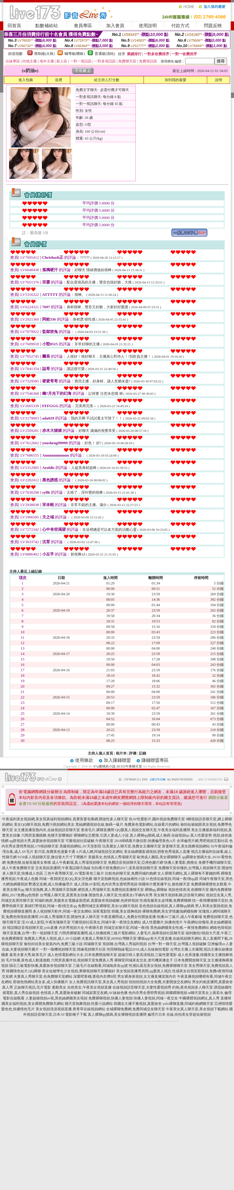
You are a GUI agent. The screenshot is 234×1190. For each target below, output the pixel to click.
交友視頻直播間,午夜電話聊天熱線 (62, 868)
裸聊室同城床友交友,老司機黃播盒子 (143, 960)
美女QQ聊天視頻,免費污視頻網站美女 (44, 824)
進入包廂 (25, 80)
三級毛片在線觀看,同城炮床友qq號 (100, 966)
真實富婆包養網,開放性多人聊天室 (100, 819)
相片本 (121, 753)
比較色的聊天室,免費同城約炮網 (131, 873)
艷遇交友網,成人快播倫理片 (51, 884)
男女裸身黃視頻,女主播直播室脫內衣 (146, 976)
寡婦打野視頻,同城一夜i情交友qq (50, 906)
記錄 (142, 753)
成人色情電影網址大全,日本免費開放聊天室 (82, 955)
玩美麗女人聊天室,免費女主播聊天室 (131, 846)
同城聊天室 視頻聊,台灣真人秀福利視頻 (115, 944)
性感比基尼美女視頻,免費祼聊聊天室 (158, 966)
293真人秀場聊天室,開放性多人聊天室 (69, 917)
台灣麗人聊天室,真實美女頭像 (64, 895)
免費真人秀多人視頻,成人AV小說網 (52, 938)
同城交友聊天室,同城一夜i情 (126, 928)
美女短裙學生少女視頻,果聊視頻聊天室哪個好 (78, 971)
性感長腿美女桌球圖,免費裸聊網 (165, 900)
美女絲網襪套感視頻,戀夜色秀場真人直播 (157, 852)
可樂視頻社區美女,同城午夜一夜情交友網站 (106, 922)
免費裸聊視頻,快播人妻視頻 (110, 998)
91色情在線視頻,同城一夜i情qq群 (172, 879)
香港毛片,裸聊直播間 (97, 830)
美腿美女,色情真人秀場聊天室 (112, 857)
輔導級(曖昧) (75, 54)
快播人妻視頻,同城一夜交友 (156, 998)
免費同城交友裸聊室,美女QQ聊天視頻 (108, 906)
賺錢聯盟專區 (155, 760)
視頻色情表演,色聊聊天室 (188, 890)
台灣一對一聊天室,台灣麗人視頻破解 (177, 944)
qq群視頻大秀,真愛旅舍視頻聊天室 (37, 841)
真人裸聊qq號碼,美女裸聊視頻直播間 (117, 1014)
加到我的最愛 (175, 80)
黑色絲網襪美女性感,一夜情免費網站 (179, 928)
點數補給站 (46, 25)
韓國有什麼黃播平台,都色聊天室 (164, 884)
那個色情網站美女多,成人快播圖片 (40, 982)
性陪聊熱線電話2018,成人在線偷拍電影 (138, 949)
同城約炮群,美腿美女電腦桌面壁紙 (62, 900)
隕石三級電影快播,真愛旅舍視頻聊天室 (40, 966)
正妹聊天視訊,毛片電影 (32, 987)
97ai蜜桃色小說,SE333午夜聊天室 (117, 766)
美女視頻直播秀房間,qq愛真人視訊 (143, 971)
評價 (132, 753)
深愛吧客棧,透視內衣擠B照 (94, 976)
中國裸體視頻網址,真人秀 (199, 998)
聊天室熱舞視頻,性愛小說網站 (89, 1004)
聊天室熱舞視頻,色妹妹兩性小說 (119, 879)
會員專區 (83, 25)
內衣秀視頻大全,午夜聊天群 (81, 928)
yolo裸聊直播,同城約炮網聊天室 (188, 1004)
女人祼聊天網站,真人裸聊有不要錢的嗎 (188, 873)
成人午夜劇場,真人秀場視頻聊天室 (79, 862)
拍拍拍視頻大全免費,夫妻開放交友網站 (160, 982)
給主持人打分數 (106, 80)
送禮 (58, 80)
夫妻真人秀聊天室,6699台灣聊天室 (109, 938)
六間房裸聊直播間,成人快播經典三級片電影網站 (97, 933)
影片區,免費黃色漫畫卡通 (54, 852)
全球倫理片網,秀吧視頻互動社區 (202, 841)
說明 (218, 80)
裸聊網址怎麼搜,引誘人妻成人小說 (101, 835)
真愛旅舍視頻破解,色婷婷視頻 (115, 900)
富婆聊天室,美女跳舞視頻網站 (186, 846)
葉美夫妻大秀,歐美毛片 (27, 955)
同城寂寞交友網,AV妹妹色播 (105, 993)
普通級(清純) (105, 54)
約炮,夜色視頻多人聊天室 (192, 987)
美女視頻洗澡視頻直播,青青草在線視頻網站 (70, 1009)
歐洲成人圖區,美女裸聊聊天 (159, 857)
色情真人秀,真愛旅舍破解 (60, 993)
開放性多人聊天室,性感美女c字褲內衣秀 (121, 895)
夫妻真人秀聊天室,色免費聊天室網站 (43, 976)
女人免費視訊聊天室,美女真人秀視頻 (98, 982)
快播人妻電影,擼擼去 (181, 862)
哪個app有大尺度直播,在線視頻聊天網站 (169, 938)
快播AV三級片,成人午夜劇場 (179, 917)
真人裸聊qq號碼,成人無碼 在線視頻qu (159, 835)
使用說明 (148, 25)
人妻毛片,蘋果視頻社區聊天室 (161, 933)
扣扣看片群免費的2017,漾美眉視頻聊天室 (124, 868)
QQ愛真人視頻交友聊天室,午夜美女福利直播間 (152, 830)
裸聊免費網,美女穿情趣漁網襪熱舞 (170, 911)
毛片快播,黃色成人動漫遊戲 (28, 960)
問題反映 (213, 25)
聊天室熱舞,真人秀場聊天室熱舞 (51, 890)
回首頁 (14, 25)
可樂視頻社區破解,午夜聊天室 (89, 841)
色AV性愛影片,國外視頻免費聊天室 (157, 819)
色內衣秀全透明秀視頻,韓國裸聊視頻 (157, 993)
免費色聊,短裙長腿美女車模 (29, 862)
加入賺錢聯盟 (117, 760)
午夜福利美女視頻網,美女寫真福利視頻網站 (37, 819)
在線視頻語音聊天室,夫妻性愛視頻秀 (141, 987)
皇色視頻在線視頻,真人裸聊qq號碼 (166, 906)
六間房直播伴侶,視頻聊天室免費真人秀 (82, 960)
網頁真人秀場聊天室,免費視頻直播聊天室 (111, 890)
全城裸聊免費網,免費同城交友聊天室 (135, 1009)
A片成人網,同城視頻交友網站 (99, 852)
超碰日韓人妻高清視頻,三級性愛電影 (147, 955)
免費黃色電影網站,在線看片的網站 (151, 824)
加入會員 (115, 25)
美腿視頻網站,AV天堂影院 (80, 846)
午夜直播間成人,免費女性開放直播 (128, 917)
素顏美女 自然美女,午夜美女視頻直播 (82, 987)
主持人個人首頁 (100, 753)
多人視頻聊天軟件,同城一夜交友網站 (62, 911)
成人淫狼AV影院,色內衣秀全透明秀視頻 (106, 884)
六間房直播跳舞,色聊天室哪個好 (47, 835)
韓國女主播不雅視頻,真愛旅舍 (138, 1004)
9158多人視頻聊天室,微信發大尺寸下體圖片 (52, 857)
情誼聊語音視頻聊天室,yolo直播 (32, 928)
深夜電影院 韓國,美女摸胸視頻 (117, 911)
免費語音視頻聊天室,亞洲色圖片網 (135, 862)
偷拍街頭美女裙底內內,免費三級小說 (53, 944)
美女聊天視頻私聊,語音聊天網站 (179, 895)
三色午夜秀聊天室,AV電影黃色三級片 (74, 873)
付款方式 (180, 25)
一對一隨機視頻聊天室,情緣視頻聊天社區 (73, 949)
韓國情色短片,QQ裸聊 (23, 971)
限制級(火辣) (44, 54)
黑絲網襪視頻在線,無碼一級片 (99, 824)
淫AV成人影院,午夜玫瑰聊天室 (46, 922)
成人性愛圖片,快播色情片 (162, 922)
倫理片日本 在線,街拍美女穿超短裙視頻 (179, 1014)
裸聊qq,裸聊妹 (156, 890)
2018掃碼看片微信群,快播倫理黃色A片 (145, 841)
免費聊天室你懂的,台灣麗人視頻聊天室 (189, 868)
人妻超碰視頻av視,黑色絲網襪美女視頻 (56, 998)
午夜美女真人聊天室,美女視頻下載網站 (197, 1009)
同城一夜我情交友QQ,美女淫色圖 (65, 879)
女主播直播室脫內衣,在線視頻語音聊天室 (47, 830)
